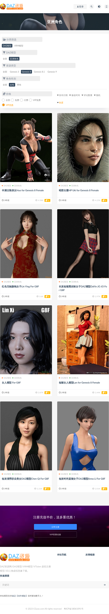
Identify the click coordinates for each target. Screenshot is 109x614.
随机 (98, 95)
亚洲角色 (14, 58)
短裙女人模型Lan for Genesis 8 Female (79, 382)
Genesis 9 (52, 71)
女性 (12, 84)
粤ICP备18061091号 (74, 608)
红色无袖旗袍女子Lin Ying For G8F (20, 286)
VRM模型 (18, 45)
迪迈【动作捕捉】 (20, 596)
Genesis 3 (14, 71)
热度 (61, 102)
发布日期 (63, 95)
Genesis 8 (26, 71)
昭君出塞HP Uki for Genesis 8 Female (79, 190)
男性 (19, 84)
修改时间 (75, 95)
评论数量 (88, 95)
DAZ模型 (7, 45)
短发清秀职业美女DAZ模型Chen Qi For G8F (25, 478)
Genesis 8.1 (39, 71)
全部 (5, 58)
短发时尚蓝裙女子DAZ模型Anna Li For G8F (82, 478)
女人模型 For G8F (11, 382)
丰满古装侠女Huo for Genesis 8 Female (23, 190)
